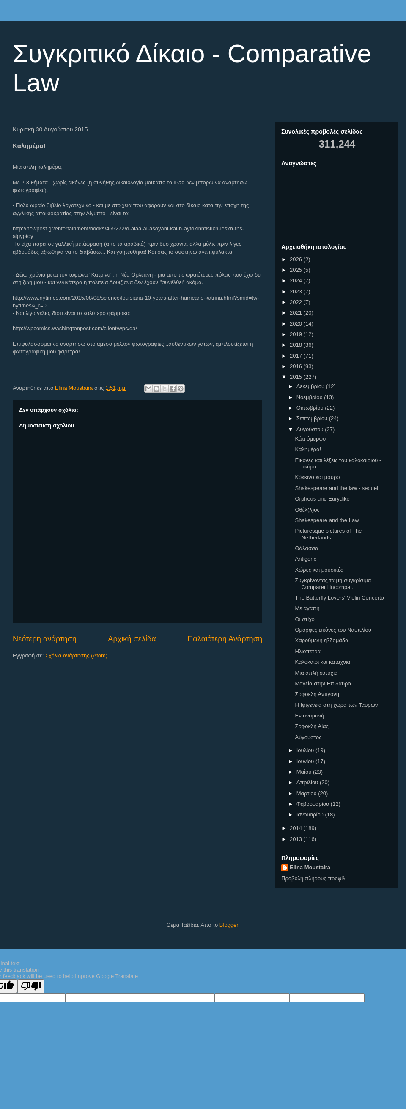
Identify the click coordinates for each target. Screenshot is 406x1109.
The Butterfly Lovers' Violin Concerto (339, 597)
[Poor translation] (30, 986)
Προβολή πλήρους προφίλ (313, 878)
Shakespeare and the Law (327, 520)
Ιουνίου (305, 761)
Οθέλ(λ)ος (307, 510)
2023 (297, 291)
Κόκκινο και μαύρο (317, 477)
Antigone (305, 559)
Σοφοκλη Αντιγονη (317, 694)
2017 (297, 356)
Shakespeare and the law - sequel (336, 488)
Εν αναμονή (309, 715)
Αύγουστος (308, 737)
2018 (297, 345)
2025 (297, 270)
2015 (297, 377)
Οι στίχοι (305, 619)
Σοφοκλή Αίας (311, 726)
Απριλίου (308, 782)
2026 (297, 259)
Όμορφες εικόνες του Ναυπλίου (333, 630)
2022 (297, 302)
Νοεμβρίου (310, 397)
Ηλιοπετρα (308, 651)
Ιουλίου (305, 750)
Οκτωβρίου (310, 408)
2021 (297, 312)
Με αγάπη (307, 608)
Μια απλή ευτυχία (316, 673)
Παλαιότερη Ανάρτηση (224, 639)
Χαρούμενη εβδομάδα (321, 640)
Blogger (228, 925)
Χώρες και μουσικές (319, 570)
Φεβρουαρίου (313, 804)
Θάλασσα (306, 548)
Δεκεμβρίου (311, 386)
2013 (297, 839)
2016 (297, 366)
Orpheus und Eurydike (322, 499)
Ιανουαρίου (310, 814)
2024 (297, 280)
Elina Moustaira (310, 867)
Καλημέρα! (308, 449)
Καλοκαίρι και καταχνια (322, 662)
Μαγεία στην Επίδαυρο (323, 683)
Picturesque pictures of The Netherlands (328, 534)
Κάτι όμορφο (310, 438)
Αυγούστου (310, 429)
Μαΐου (304, 772)
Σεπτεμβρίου (312, 418)
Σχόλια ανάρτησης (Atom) (76, 655)
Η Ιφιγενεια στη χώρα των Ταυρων (336, 705)
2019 (297, 334)
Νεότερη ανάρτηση (45, 639)
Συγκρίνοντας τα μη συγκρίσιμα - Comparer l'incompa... (334, 583)
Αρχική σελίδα (132, 639)
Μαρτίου (307, 793)
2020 (297, 323)
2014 (297, 828)
